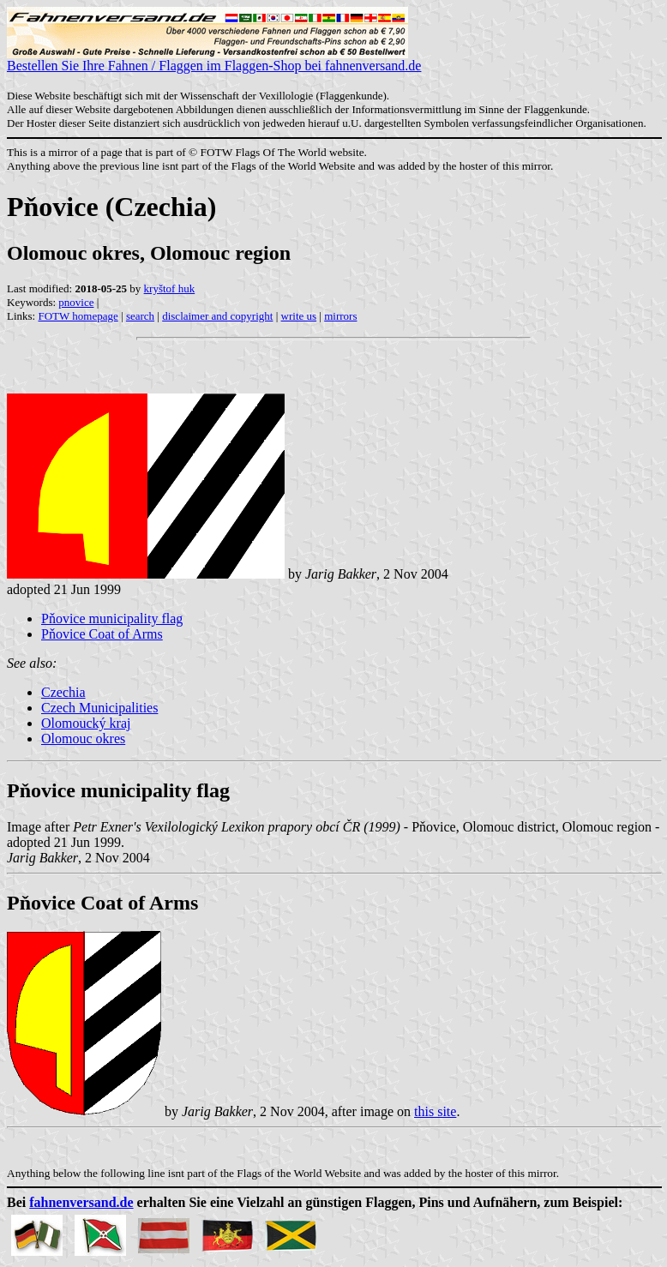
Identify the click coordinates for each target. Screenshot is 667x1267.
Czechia (63, 692)
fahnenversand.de (81, 1202)
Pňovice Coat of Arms (102, 634)
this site (435, 1111)
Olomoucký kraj (85, 723)
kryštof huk (169, 288)
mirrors (340, 315)
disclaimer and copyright (217, 315)
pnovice (75, 302)
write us (299, 315)
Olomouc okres (83, 738)
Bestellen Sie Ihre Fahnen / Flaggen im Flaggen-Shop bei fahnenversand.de (214, 59)
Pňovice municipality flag (112, 618)
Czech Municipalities (99, 707)
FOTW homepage (77, 315)
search (140, 315)
